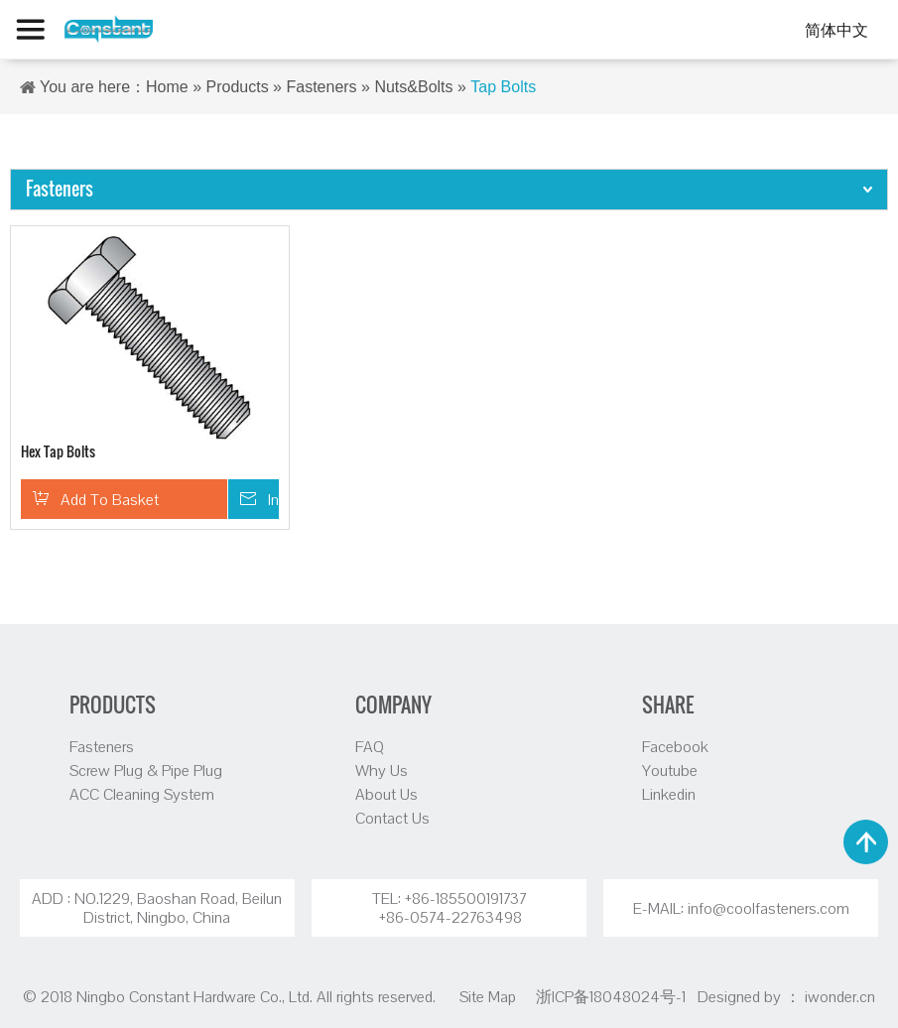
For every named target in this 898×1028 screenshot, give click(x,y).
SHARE (668, 704)
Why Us (381, 770)
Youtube (670, 770)
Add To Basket (110, 499)
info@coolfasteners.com (768, 908)
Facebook (675, 746)
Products (237, 86)
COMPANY (393, 704)
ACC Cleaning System (141, 794)
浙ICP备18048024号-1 (613, 996)
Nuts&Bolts (413, 86)
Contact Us (392, 818)
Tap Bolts (503, 86)
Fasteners (321, 86)
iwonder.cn (840, 996)
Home (167, 86)
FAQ (369, 746)
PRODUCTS (112, 704)
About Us (386, 794)
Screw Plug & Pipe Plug (145, 770)
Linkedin (669, 794)
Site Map (487, 996)
